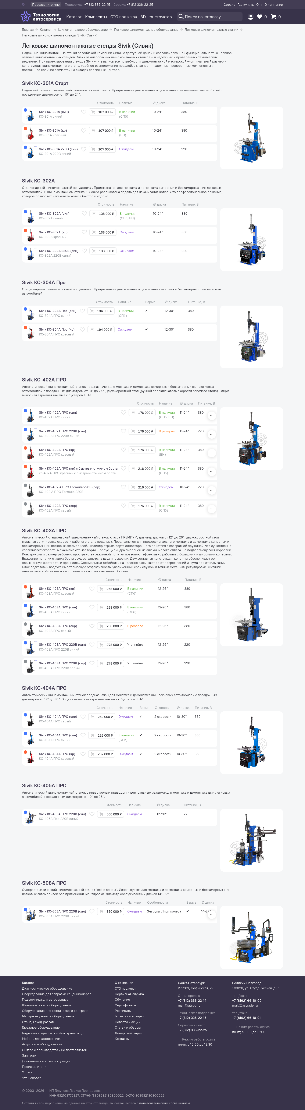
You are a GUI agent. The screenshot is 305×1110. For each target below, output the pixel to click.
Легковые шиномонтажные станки (211, 29)
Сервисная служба (129, 994)
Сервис (229, 4)
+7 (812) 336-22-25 (192, 1030)
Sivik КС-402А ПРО (44, 380)
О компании (274, 4)
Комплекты (96, 16)
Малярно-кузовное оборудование (48, 1016)
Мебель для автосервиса (41, 1038)
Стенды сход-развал (38, 1022)
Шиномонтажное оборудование (83, 29)
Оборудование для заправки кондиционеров (56, 994)
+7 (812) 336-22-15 (192, 1018)
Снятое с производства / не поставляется (54, 1050)
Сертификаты (125, 1005)
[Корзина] (277, 17)
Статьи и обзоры (128, 1027)
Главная (28, 29)
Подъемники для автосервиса (45, 999)
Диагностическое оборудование (47, 988)
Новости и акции (127, 1022)
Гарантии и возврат (129, 1016)
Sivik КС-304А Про (43, 282)
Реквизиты (123, 1010)
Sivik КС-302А (38, 181)
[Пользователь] (251, 17)
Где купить (246, 4)
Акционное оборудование (42, 1044)
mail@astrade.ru (245, 1005)
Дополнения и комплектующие (46, 1061)
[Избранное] (263, 17)
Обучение (122, 999)
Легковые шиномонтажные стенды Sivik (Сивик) (59, 35)
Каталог (74, 16)
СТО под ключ (123, 16)
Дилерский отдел (128, 1033)
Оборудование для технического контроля (55, 1010)
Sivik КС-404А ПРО (44, 688)
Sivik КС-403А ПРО (44, 531)
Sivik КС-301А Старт (45, 83)
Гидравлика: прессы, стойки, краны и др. (53, 1033)
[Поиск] (210, 16)
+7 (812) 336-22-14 (192, 1000)
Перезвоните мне (46, 4)
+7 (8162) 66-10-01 (246, 1018)
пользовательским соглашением (164, 1103)
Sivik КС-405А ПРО (44, 786)
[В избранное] (83, 112)
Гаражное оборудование (41, 1027)
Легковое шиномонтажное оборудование (146, 29)
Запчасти (29, 1055)
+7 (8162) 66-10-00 (247, 1000)
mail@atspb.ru (189, 1005)
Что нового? (31, 1078)
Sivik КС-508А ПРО (44, 883)
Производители (34, 1066)
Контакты (122, 1038)
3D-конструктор (156, 16)
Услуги (27, 1072)
